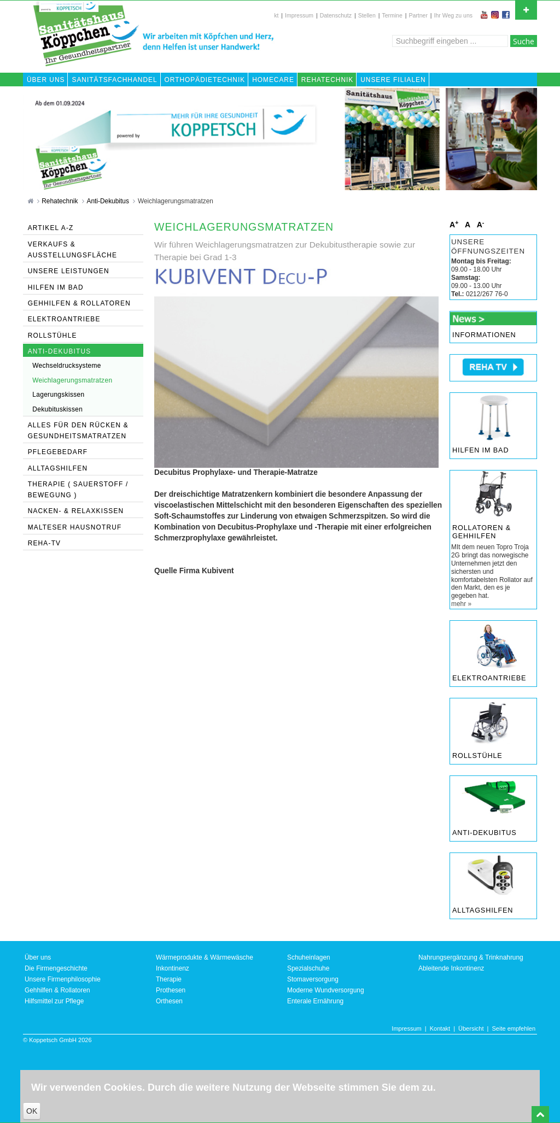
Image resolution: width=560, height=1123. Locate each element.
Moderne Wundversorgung (325, 990)
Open (526, 9)
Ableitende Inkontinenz (451, 968)
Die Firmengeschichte (56, 968)
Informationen (484, 335)
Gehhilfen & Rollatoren (57, 990)
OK (31, 1111)
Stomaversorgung (313, 979)
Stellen (367, 15)
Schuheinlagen (308, 957)
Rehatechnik (60, 201)
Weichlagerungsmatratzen (175, 201)
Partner (418, 15)
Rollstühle (477, 756)
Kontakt (440, 1028)
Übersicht (470, 1028)
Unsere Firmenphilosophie (63, 979)
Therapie (169, 979)
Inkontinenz (172, 968)
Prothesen (170, 990)
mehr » (461, 604)
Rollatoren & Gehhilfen (481, 532)
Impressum (299, 15)
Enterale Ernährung (315, 1001)
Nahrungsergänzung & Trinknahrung (470, 957)
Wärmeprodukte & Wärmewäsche (204, 957)
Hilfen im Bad (480, 450)
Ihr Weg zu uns (453, 15)
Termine (392, 15)
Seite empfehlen (514, 1028)
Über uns (38, 957)
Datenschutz (336, 15)
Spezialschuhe (308, 968)
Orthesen (169, 1001)
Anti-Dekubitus (109, 201)
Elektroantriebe (489, 678)
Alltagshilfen (482, 910)
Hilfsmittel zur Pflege (54, 1001)
